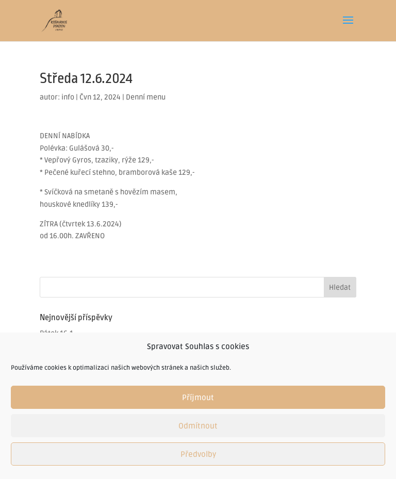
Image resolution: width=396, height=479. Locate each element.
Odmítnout (198, 426)
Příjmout (198, 397)
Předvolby (198, 454)
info (67, 97)
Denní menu (146, 97)
